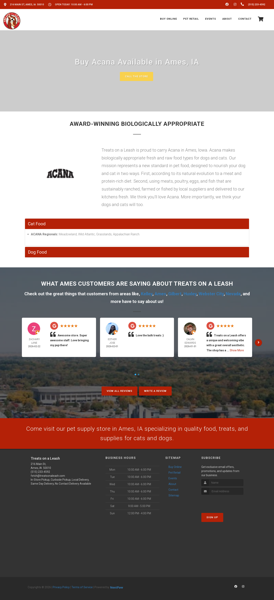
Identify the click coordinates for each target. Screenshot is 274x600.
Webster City (211, 293)
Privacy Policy (61, 587)
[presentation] (222, 502)
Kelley (146, 293)
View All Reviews (119, 390)
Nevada (233, 293)
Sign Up (212, 517)
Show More (237, 350)
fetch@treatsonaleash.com (48, 475)
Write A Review (155, 390)
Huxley (190, 293)
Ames (160, 293)
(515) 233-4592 (40, 471)
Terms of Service (82, 587)
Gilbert (174, 293)
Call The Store (136, 76)
